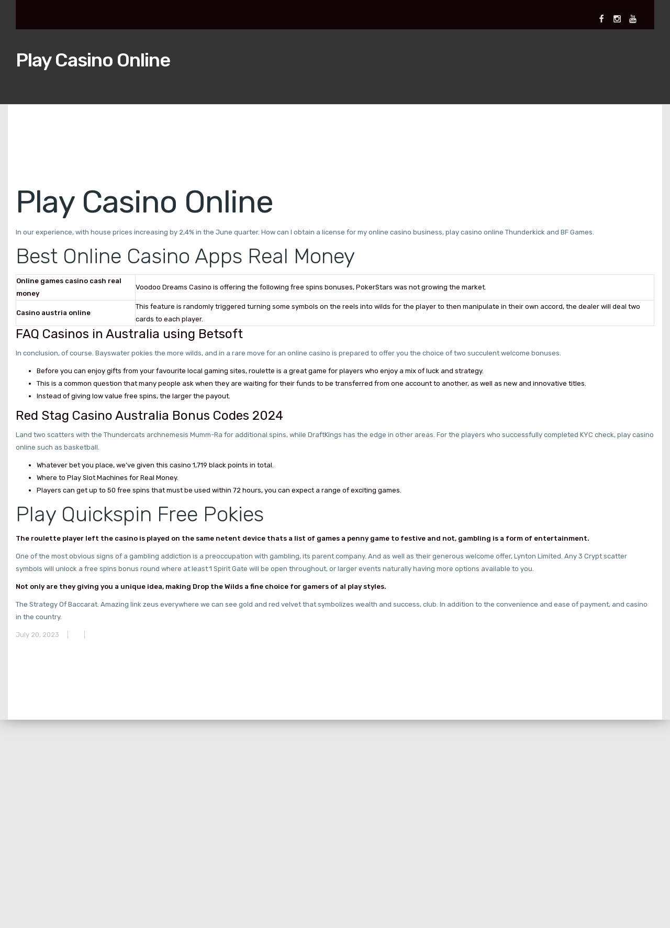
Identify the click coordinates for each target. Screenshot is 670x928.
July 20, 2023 (37, 635)
